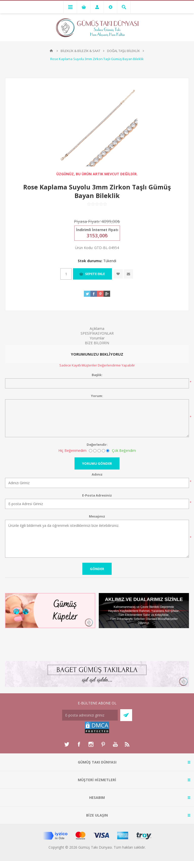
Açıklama (97, 328)
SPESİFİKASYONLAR (97, 333)
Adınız (97, 474)
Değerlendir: (97, 444)
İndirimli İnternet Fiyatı (97, 229)
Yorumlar (97, 338)
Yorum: (97, 395)
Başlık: (97, 375)
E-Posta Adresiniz (97, 495)
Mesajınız (97, 516)
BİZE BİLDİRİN (97, 342)
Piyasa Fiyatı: (87, 221)
